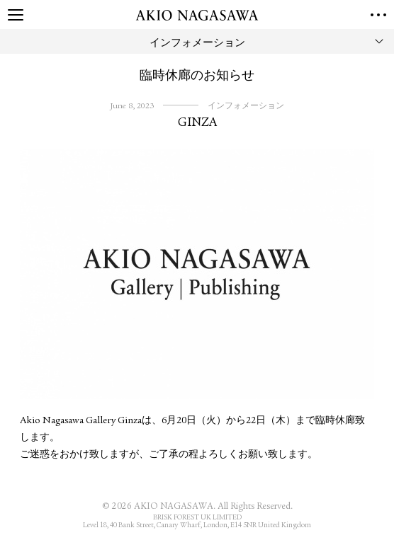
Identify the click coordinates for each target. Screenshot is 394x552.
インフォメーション (246, 106)
